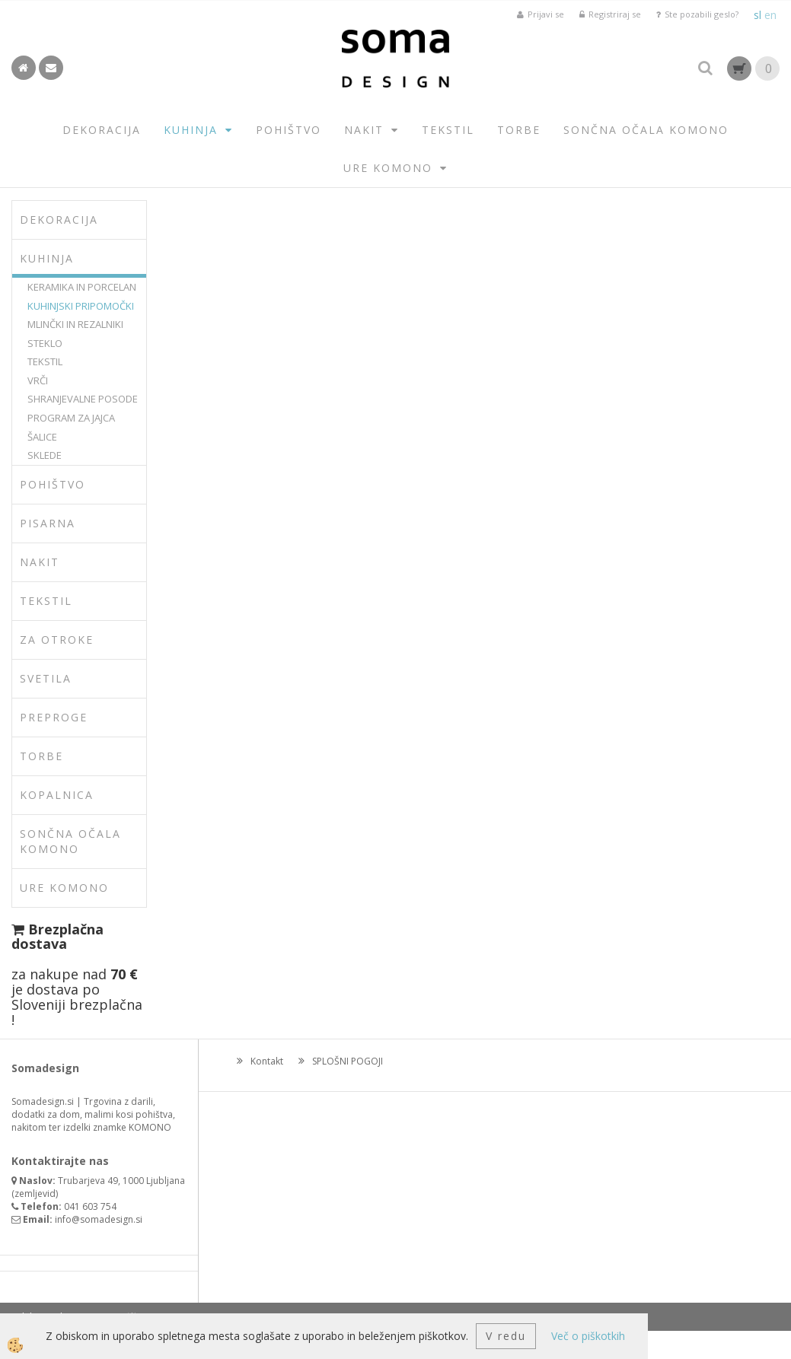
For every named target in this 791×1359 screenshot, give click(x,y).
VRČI (37, 380)
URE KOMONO (387, 168)
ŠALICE (42, 437)
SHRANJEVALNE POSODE (82, 399)
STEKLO (44, 343)
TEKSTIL (448, 130)
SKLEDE (44, 455)
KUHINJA (191, 130)
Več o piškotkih (588, 1336)
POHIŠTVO (288, 130)
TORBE (519, 130)
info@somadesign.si (98, 1219)
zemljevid (35, 1193)
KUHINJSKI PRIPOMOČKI (80, 306)
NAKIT (364, 130)
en (770, 15)
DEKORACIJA (101, 130)
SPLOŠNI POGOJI (347, 1061)
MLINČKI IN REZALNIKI (75, 324)
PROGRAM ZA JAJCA (71, 418)
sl (757, 15)
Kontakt (266, 1061)
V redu (506, 1336)
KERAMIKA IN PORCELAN (81, 287)
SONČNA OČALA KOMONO (646, 130)
